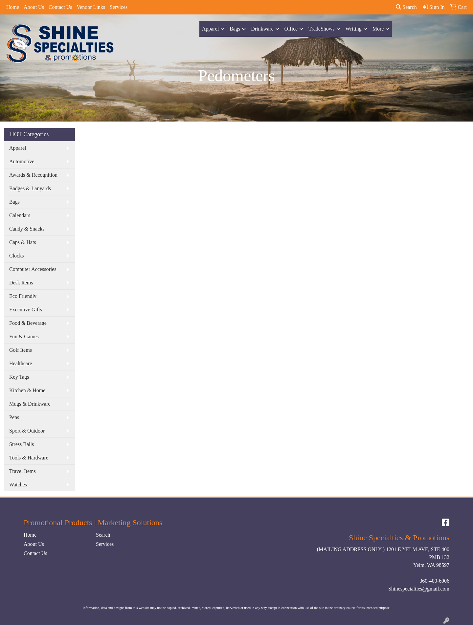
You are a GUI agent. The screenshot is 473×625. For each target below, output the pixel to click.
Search (406, 7)
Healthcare (20, 363)
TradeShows (321, 29)
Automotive (21, 161)
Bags (235, 29)
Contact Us (60, 7)
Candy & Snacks (27, 229)
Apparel (210, 29)
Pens (14, 417)
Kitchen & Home (27, 390)
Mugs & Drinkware (29, 404)
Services (118, 7)
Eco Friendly (22, 296)
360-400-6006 (434, 581)
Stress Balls (21, 444)
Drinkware (262, 29)
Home (12, 7)
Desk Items (21, 282)
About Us (34, 7)
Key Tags (19, 377)
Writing (354, 29)
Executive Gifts (25, 309)
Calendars (19, 215)
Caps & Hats (22, 242)
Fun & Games (24, 336)
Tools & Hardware (28, 457)
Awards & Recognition (33, 175)
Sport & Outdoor (27, 431)
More (378, 29)
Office (291, 29)
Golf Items (20, 350)
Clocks (16, 255)
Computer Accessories (32, 269)
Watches (18, 484)
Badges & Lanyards (30, 188)
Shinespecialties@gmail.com (418, 589)
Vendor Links (91, 7)
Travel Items (22, 471)
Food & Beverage (28, 323)
